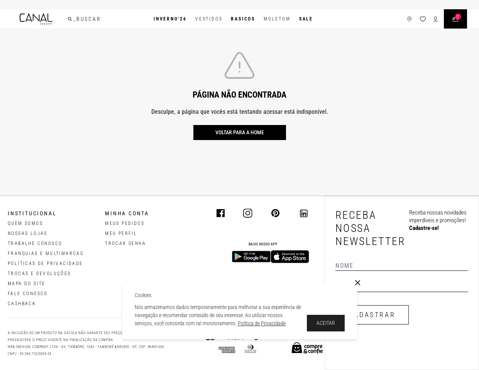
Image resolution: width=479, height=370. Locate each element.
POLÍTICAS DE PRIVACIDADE (45, 263)
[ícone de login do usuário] (435, 19)
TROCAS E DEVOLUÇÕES (39, 273)
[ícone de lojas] (409, 19)
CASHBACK (22, 303)
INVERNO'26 (170, 19)
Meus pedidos (124, 223)
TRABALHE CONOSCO (35, 243)
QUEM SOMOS (25, 223)
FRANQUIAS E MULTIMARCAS (45, 253)
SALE (306, 19)
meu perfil (121, 233)
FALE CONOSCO (28, 293)
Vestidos (208, 19)
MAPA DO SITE (27, 283)
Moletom (277, 19)
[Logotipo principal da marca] (36, 19)
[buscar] (70, 19)
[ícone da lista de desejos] (423, 19)
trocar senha (125, 243)
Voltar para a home (239, 132)
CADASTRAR (372, 315)
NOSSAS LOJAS (27, 233)
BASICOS (243, 19)
